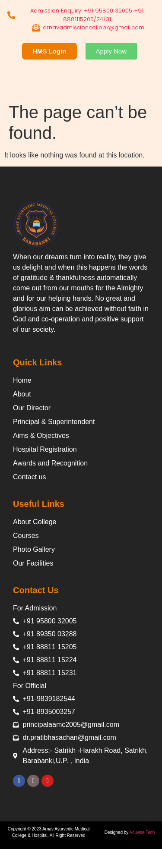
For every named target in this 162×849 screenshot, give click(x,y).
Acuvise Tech (142, 832)
